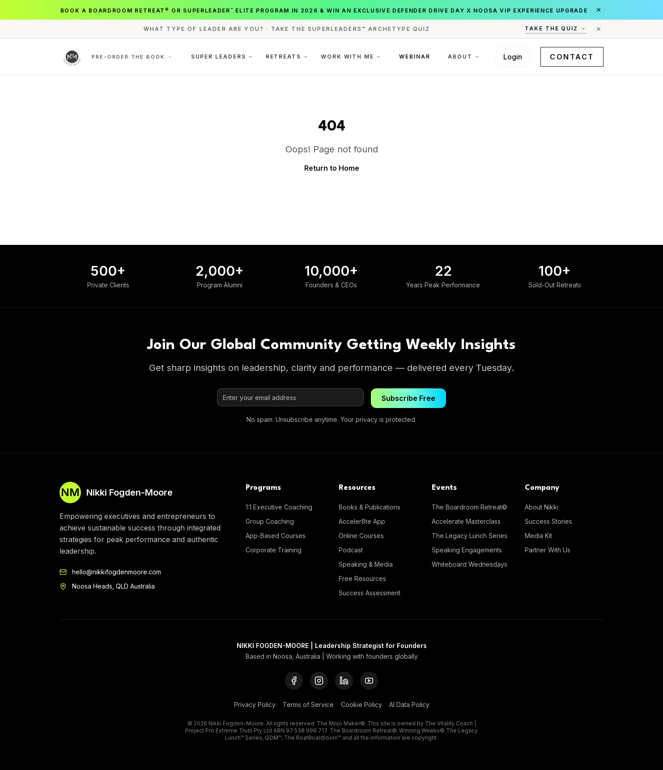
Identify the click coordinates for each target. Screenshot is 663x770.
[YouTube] (369, 681)
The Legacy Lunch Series (469, 535)
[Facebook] (294, 681)
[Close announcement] (599, 10)
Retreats (287, 56)
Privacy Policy (255, 704)
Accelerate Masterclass (466, 521)
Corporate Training (274, 550)
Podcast (351, 550)
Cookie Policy (361, 704)
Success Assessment (369, 593)
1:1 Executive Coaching (279, 507)
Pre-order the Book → (132, 57)
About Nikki (541, 507)
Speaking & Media (366, 564)
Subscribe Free (408, 398)
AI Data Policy (409, 704)
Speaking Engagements (467, 550)
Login (512, 56)
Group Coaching (270, 521)
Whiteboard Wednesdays (469, 564)
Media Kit (538, 535)
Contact (572, 56)
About (464, 56)
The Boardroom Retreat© (469, 507)
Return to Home (331, 168)
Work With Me (351, 56)
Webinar (414, 56)
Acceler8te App (362, 521)
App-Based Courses (276, 535)
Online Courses (361, 535)
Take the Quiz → (555, 28)
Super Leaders (222, 56)
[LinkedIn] (344, 681)
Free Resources (362, 578)
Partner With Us (547, 550)
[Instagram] (319, 681)
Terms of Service (308, 704)
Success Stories (548, 521)
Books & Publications (369, 507)
